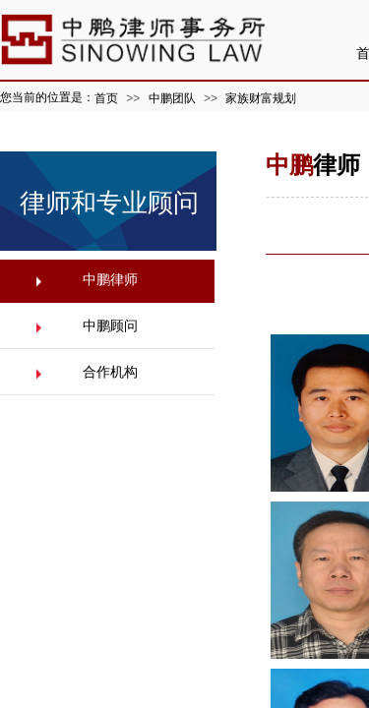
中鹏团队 (172, 98)
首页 (106, 98)
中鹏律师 (110, 279)
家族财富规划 (260, 98)
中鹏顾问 (110, 326)
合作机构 (110, 372)
